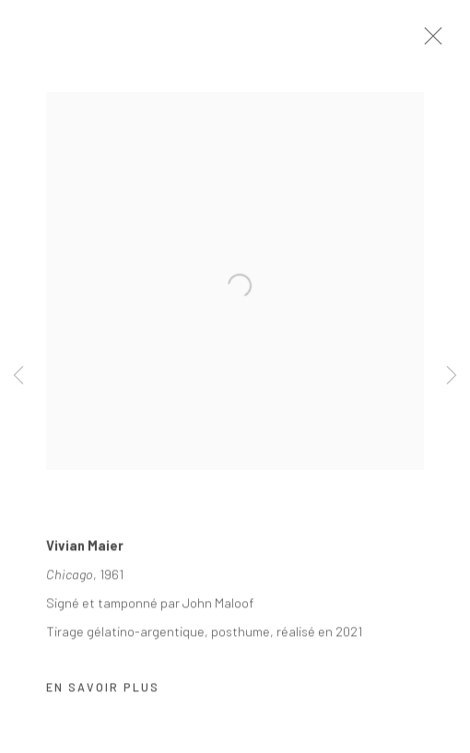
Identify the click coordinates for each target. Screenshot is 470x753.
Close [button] (441, 41)
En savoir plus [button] (102, 692)
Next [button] (451, 377)
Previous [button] (18, 377)
